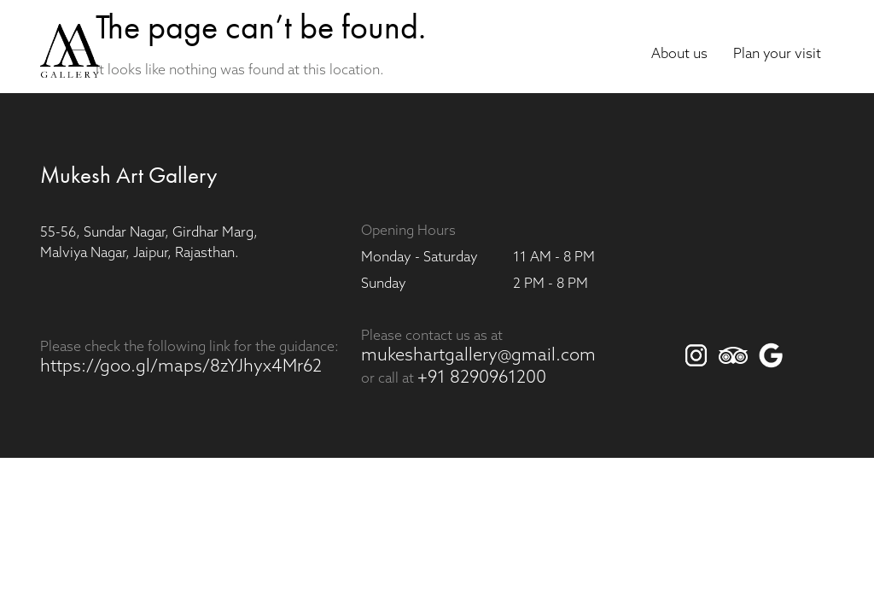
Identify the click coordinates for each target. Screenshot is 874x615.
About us (679, 55)
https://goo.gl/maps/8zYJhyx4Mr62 (181, 367)
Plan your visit (777, 55)
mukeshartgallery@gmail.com (478, 356)
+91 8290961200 (481, 378)
